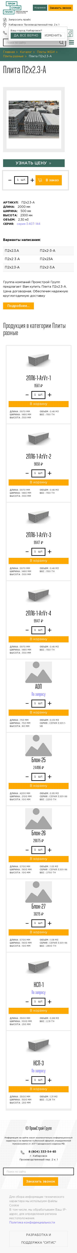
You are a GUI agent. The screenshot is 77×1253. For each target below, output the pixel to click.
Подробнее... (18, 306)
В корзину (38, 404)
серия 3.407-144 (28, 224)
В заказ (52, 180)
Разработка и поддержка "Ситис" (38, 1239)
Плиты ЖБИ (46, 52)
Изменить (53, 35)
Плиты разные (13, 56)
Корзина (40, 8)
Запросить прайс (19, 20)
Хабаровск (15, 25)
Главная (9, 52)
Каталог (26, 52)
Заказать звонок (60, 8)
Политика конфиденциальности (32, 1222)
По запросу (39, 694)
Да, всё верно (26, 35)
